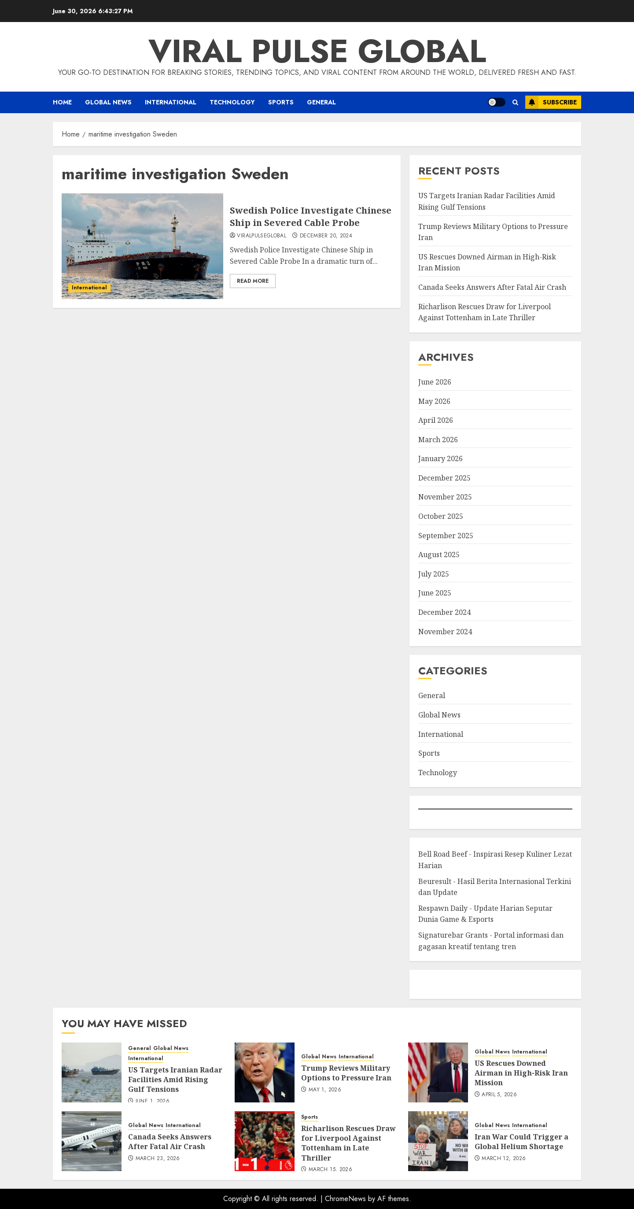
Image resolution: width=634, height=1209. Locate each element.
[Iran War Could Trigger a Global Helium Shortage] (438, 1141)
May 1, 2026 (325, 1090)
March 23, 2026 (158, 1158)
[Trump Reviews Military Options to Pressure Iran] (265, 1072)
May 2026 (434, 401)
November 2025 (445, 497)
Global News (108, 102)
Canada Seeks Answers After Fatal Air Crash (492, 287)
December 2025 (444, 478)
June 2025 (434, 593)
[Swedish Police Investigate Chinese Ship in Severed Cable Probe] (142, 246)
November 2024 (445, 631)
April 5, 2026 (499, 1094)
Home (62, 102)
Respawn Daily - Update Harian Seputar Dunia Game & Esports (485, 913)
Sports (281, 102)
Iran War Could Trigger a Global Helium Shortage (521, 1141)
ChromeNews (345, 1199)
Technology (232, 102)
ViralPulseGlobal (261, 236)
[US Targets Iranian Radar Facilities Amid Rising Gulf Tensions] (92, 1072)
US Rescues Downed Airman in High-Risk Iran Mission (521, 1073)
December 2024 (444, 612)
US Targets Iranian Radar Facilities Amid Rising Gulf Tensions (175, 1079)
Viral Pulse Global (317, 51)
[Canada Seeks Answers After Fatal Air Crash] (92, 1141)
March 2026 (438, 439)
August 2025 (439, 554)
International (170, 102)
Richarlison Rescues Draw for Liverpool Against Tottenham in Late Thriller (348, 1143)
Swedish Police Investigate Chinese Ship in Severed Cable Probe (310, 216)
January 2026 (440, 458)
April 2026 (435, 420)
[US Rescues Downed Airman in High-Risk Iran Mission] (438, 1072)
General (321, 102)
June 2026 (434, 382)
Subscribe (551, 102)
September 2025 (445, 535)
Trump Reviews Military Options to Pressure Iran (346, 1073)
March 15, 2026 (330, 1169)
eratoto (428, 984)
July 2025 (433, 574)
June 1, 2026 (153, 1101)
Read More (253, 281)
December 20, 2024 (326, 236)
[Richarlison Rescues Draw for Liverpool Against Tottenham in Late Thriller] (265, 1141)
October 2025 (440, 516)
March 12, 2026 (504, 1158)
